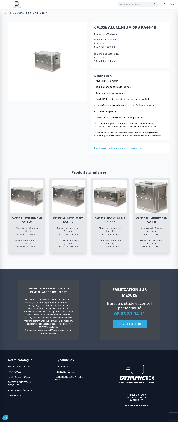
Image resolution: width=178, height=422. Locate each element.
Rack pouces (14, 371)
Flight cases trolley (19, 377)
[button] (5, 418)
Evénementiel (15, 395)
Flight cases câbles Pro (21, 390)
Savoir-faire (62, 366)
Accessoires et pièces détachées (19, 384)
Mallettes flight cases (20, 366)
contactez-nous (135, 148)
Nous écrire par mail (136, 405)
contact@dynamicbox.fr (55, 330)
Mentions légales (65, 371)
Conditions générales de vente (69, 378)
